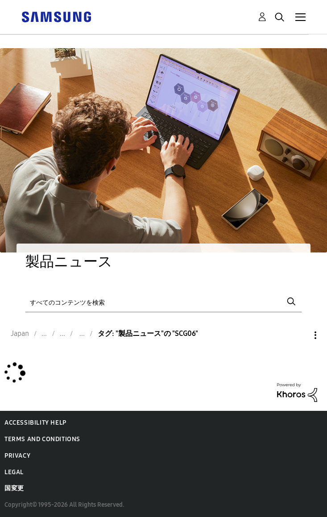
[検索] (163, 301)
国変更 (14, 488)
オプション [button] (300, 335)
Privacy (17, 455)
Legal (14, 472)
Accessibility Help (35, 422)
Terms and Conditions (42, 439)
